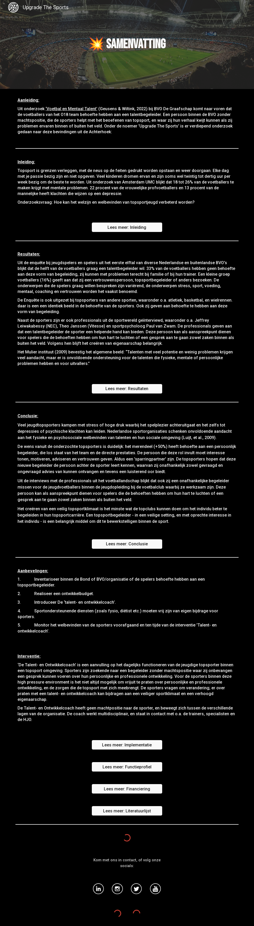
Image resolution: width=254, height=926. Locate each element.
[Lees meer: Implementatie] (127, 745)
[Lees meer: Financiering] (127, 789)
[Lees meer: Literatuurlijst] (127, 811)
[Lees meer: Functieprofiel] (127, 767)
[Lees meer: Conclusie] (127, 544)
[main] (127, 45)
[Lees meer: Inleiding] (127, 227)
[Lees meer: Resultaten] (127, 388)
